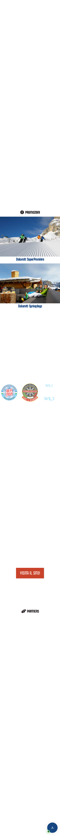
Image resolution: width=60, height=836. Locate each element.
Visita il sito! (30, 573)
